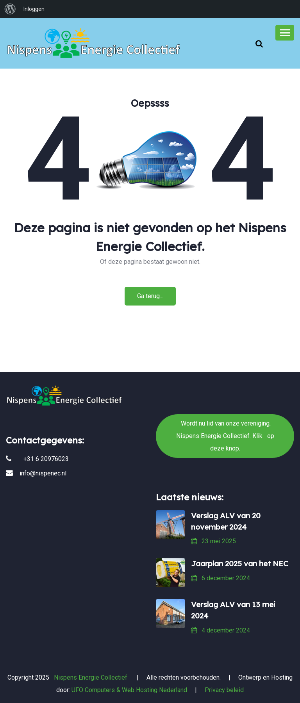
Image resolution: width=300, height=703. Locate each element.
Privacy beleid (224, 690)
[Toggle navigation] (284, 33)
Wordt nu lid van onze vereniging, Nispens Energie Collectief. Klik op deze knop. (150, 342)
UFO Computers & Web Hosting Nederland (129, 690)
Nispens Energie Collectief (90, 677)
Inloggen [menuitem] (34, 9)
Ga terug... (150, 296)
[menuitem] (10, 9)
